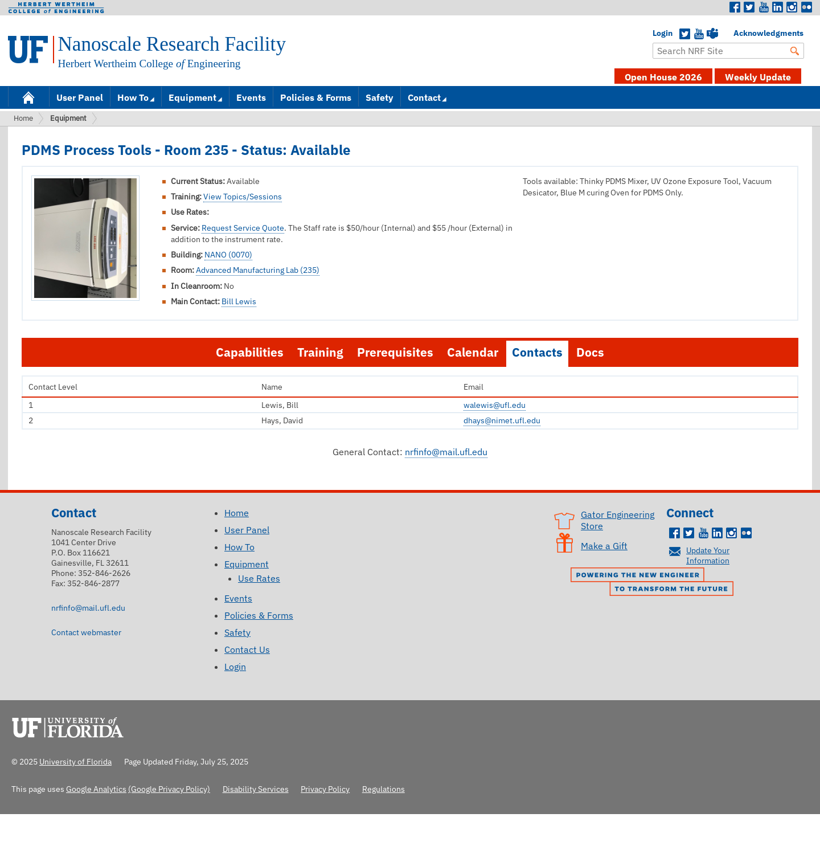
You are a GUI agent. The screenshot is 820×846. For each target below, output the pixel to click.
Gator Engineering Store (617, 520)
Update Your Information (707, 555)
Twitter (749, 7)
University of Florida (71, 726)
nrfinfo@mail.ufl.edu (446, 451)
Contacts (537, 352)
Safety (379, 97)
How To (133, 97)
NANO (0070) (228, 255)
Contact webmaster (86, 632)
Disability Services (256, 788)
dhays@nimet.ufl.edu (502, 420)
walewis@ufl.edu (495, 405)
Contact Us (247, 649)
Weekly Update (758, 77)
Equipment (192, 97)
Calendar (472, 352)
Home (28, 97)
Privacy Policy (325, 788)
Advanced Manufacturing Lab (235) (257, 270)
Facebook (735, 7)
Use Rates (259, 578)
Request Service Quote (243, 228)
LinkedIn (778, 7)
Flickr (806, 7)
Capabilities (250, 352)
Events (251, 97)
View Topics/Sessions (242, 196)
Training (320, 352)
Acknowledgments (739, 33)
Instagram (792, 7)
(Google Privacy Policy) (169, 788)
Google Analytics (96, 788)
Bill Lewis (239, 301)
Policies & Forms (315, 97)
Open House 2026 (663, 77)
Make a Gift (604, 545)
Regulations (383, 788)
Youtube (763, 7)
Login (658, 33)
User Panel (79, 97)
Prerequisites (395, 352)
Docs (590, 352)
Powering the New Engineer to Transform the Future (654, 583)
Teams (712, 34)
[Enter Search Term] (728, 51)
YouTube (698, 34)
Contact (424, 97)
